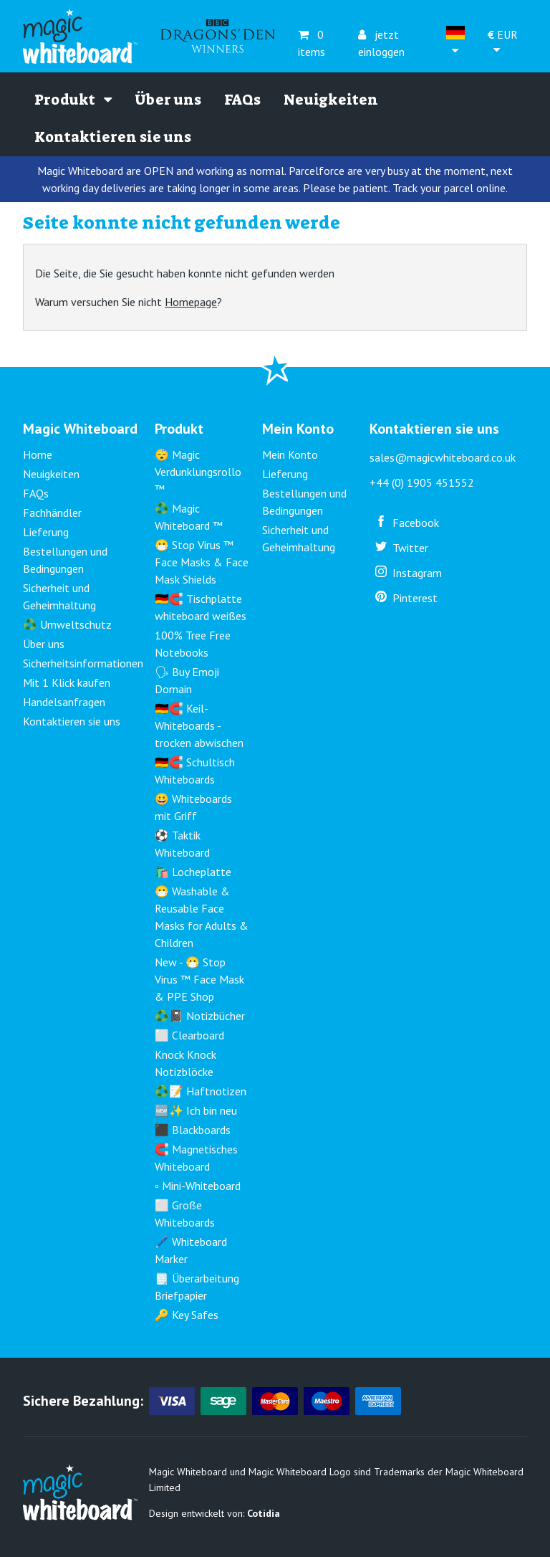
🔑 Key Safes (186, 1315)
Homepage (191, 302)
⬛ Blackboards (193, 1130)
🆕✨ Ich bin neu (196, 1110)
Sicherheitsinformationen (83, 663)
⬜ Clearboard (189, 1035)
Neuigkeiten (331, 99)
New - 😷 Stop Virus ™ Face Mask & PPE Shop (199, 979)
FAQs (242, 99)
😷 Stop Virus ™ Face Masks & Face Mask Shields (202, 562)
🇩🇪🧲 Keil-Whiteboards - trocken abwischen (199, 725)
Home (37, 454)
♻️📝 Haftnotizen (200, 1091)
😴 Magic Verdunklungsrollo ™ (198, 471)
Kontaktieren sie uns (112, 137)
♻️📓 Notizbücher (200, 1016)
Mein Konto (290, 454)
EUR (503, 42)
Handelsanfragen (64, 702)
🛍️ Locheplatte (193, 872)
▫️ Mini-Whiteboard (198, 1186)
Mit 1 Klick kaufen (66, 682)
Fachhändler (52, 512)
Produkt (73, 99)
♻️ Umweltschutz (67, 624)
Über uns (168, 99)
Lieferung (46, 532)
